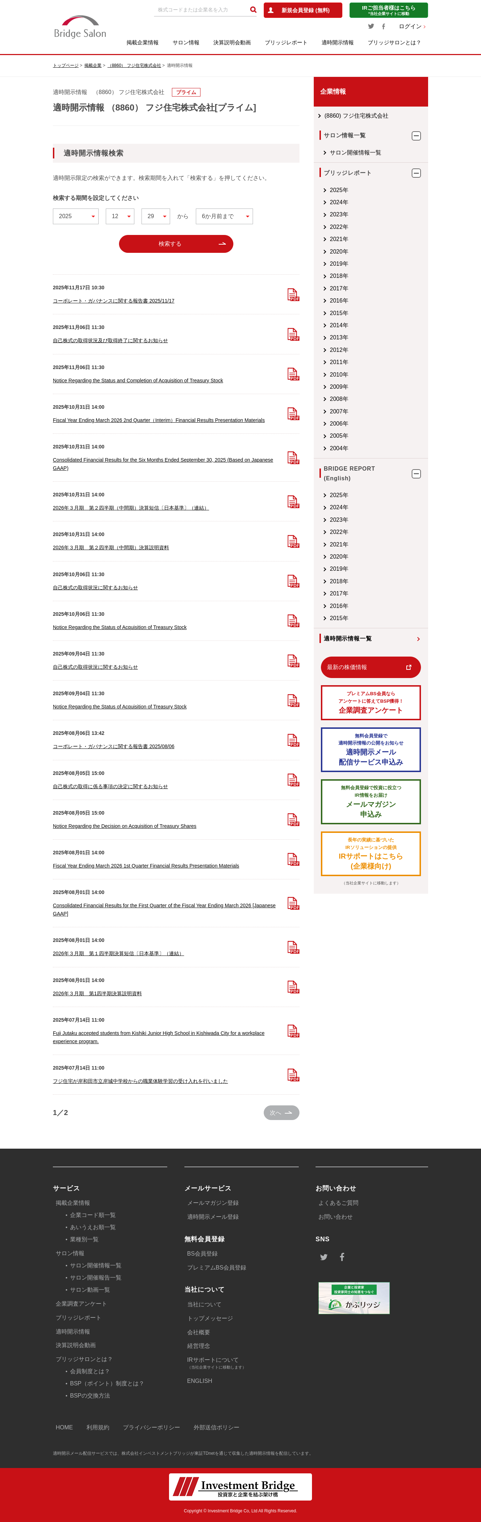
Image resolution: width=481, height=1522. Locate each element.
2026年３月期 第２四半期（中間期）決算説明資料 (111, 547)
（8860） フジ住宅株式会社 (134, 65)
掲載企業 (92, 65)
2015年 (339, 313)
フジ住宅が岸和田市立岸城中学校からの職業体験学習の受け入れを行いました (140, 1081)
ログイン (410, 26)
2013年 (339, 337)
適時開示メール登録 (213, 1217)
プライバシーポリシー (151, 1427)
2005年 (339, 436)
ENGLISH (199, 1381)
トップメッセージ (210, 1318)
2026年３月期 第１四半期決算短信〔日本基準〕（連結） (118, 953)
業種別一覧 (84, 1239)
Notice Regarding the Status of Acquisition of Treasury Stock (120, 627)
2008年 (339, 399)
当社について (204, 1304)
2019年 (339, 264)
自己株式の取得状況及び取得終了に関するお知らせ (110, 340)
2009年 (339, 387)
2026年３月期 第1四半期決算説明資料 (97, 993)
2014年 (339, 325)
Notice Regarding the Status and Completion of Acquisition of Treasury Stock (138, 380)
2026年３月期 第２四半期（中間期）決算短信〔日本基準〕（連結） (131, 508)
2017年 (339, 288)
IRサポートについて (243, 1364)
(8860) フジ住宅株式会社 (356, 116)
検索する (170, 244)
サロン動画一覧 (90, 1290)
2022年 (339, 227)
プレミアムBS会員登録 (216, 1268)
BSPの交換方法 (90, 1396)
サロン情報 (186, 42)
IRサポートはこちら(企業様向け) (371, 853)
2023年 (339, 214)
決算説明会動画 (232, 42)
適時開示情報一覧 (348, 638)
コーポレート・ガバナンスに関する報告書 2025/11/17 (113, 301)
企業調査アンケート (371, 702)
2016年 (339, 301)
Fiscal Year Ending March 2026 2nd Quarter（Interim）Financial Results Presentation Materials (159, 420)
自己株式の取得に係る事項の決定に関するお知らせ (110, 786)
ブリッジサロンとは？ (394, 42)
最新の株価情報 (347, 667)
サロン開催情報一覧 (355, 152)
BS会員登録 (202, 1254)
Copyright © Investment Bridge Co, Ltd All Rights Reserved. (240, 1510)
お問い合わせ (335, 1217)
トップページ (66, 65)
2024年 (339, 202)
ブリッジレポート (286, 42)
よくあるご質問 (338, 1203)
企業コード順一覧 (93, 1215)
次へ (275, 1113)
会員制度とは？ (90, 1371)
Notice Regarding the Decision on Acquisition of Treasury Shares (125, 826)
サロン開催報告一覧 (96, 1278)
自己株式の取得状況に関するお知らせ (95, 587)
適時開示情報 (338, 42)
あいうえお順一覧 (93, 1227)
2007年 (339, 411)
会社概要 (198, 1332)
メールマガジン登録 (213, 1203)
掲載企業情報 (143, 42)
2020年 (339, 252)
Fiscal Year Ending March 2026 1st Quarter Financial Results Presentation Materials (146, 866)
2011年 (339, 362)
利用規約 (97, 1427)
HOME (64, 1427)
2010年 (339, 375)
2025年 (339, 190)
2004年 (339, 448)
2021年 (339, 239)
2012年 (339, 350)
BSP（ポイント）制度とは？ (107, 1383)
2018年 (339, 276)
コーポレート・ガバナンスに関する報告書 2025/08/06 (113, 746)
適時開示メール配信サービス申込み (371, 749)
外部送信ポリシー (216, 1427)
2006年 (339, 424)
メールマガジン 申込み (371, 801)
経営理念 (198, 1346)
